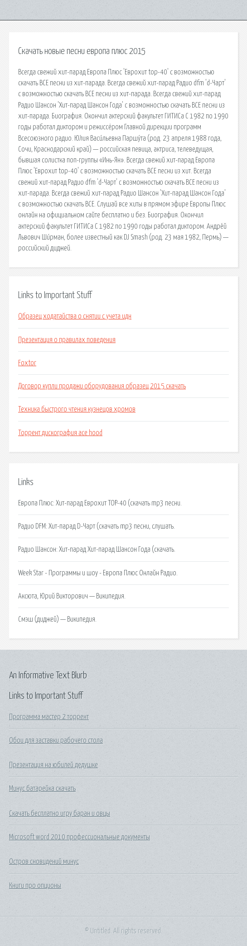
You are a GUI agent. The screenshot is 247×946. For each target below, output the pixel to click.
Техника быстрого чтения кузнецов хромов (77, 409)
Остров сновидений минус (44, 861)
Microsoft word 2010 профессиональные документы (79, 837)
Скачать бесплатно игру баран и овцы (59, 813)
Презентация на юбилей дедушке (53, 765)
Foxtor (27, 363)
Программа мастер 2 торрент (49, 717)
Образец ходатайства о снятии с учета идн (74, 316)
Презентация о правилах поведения (67, 339)
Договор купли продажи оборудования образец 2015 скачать (102, 386)
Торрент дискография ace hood (60, 432)
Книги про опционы (35, 885)
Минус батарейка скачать (42, 788)
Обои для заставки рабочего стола (56, 740)
